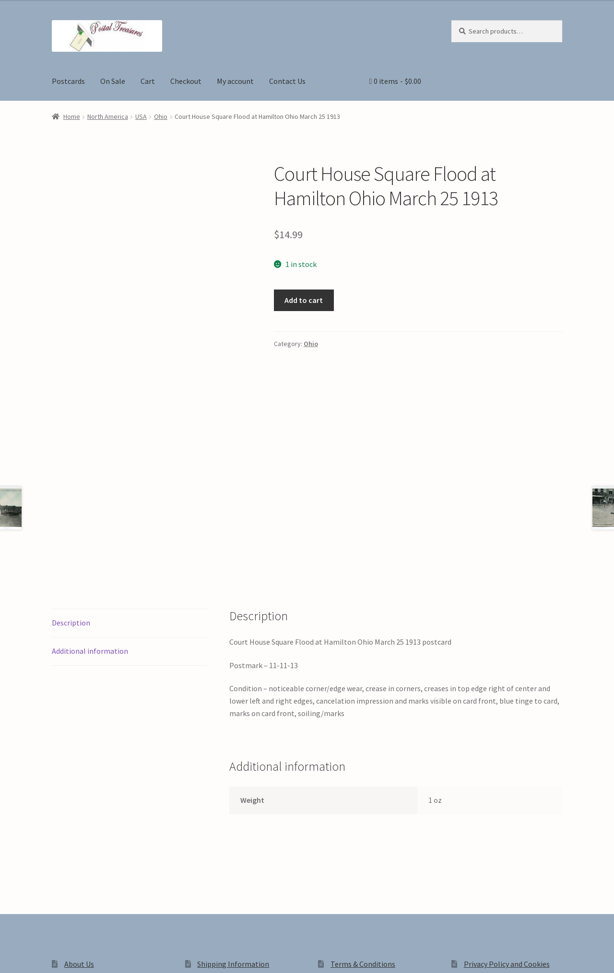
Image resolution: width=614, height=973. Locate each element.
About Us (79, 818)
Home (71, 116)
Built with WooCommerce (186, 891)
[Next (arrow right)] (34, 968)
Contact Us (287, 81)
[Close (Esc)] (80, 955)
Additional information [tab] (90, 505)
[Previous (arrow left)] (11, 968)
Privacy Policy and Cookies (507, 818)
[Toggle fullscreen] (34, 955)
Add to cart (303, 300)
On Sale (112, 81)
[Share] (57, 955)
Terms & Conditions (363, 818)
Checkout (185, 81)
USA (141, 116)
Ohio (160, 116)
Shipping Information (233, 818)
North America (107, 116)
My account (235, 81)
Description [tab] (71, 477)
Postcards (68, 81)
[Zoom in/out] (11, 955)
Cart (148, 81)
